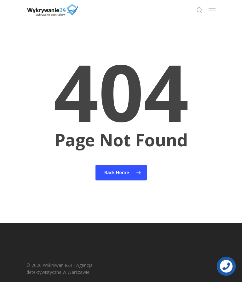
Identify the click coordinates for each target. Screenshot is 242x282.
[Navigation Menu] (212, 10)
